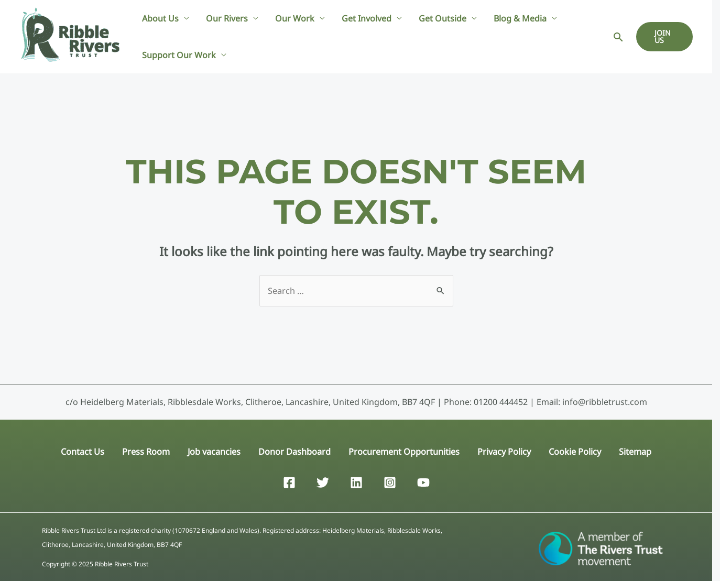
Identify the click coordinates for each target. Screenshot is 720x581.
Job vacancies (215, 449)
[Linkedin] (356, 480)
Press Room (148, 449)
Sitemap (631, 449)
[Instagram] (390, 480)
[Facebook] (289, 480)
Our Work (294, 18)
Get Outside (442, 18)
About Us (160, 18)
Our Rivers (227, 18)
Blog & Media (520, 18)
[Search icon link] (618, 36)
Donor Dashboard (295, 449)
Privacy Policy (502, 449)
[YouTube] (423, 480)
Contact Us (86, 449)
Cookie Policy (572, 449)
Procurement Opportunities (403, 449)
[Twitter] (323, 480)
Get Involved (366, 18)
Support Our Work (179, 55)
